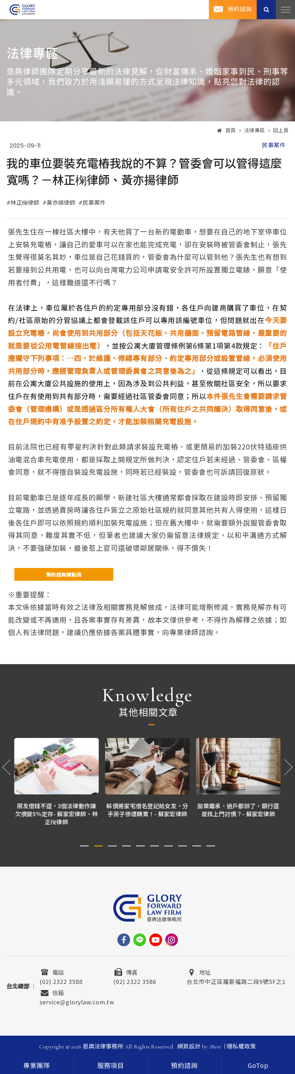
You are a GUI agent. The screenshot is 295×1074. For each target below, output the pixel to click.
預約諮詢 (240, 9)
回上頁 (281, 130)
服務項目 (110, 1066)
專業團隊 (36, 1066)
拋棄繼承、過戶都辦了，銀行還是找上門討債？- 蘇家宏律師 (238, 810)
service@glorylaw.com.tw (77, 1001)
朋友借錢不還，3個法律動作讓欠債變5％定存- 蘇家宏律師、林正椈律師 (56, 814)
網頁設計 (189, 1046)
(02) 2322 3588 (61, 980)
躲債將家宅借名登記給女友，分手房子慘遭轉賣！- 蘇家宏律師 (147, 810)
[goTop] (258, 1065)
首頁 (226, 130)
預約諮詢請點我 (64, 574)
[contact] (184, 1065)
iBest (215, 1046)
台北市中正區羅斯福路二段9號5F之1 (236, 980)
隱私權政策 (241, 1046)
